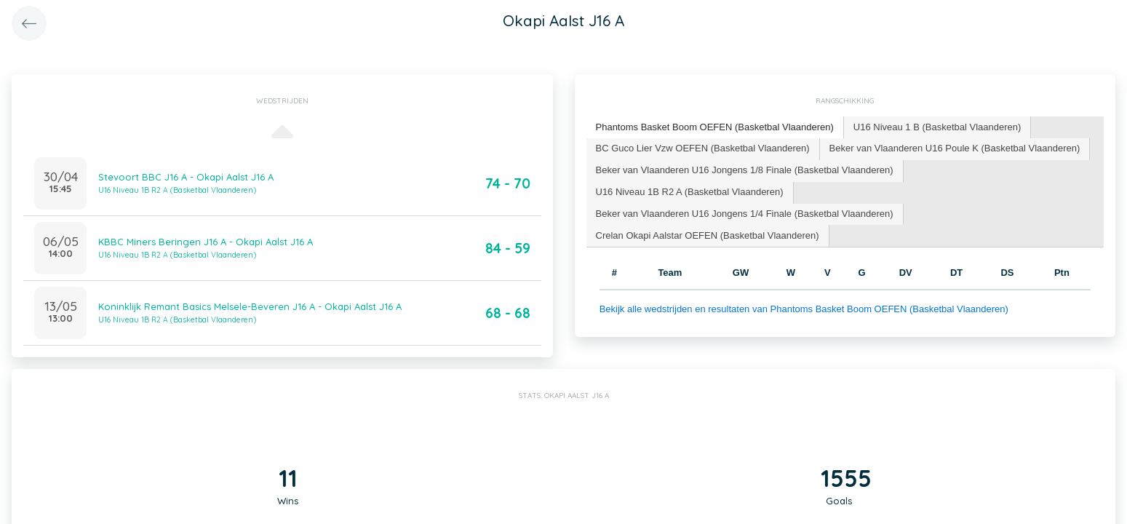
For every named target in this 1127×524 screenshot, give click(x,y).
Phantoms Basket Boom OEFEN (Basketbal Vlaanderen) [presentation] (715, 127)
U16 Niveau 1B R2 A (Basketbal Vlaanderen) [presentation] (690, 191)
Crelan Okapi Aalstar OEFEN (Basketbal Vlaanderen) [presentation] (707, 235)
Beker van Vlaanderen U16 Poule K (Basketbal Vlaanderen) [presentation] (954, 148)
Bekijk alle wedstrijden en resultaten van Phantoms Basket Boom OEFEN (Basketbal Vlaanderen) (804, 308)
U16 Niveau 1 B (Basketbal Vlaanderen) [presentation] (937, 127)
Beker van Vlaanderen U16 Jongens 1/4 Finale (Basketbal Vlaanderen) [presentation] (744, 213)
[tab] (715, 127)
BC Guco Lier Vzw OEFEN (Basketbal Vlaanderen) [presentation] (703, 148)
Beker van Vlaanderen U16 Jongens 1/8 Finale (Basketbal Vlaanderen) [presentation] (744, 169)
